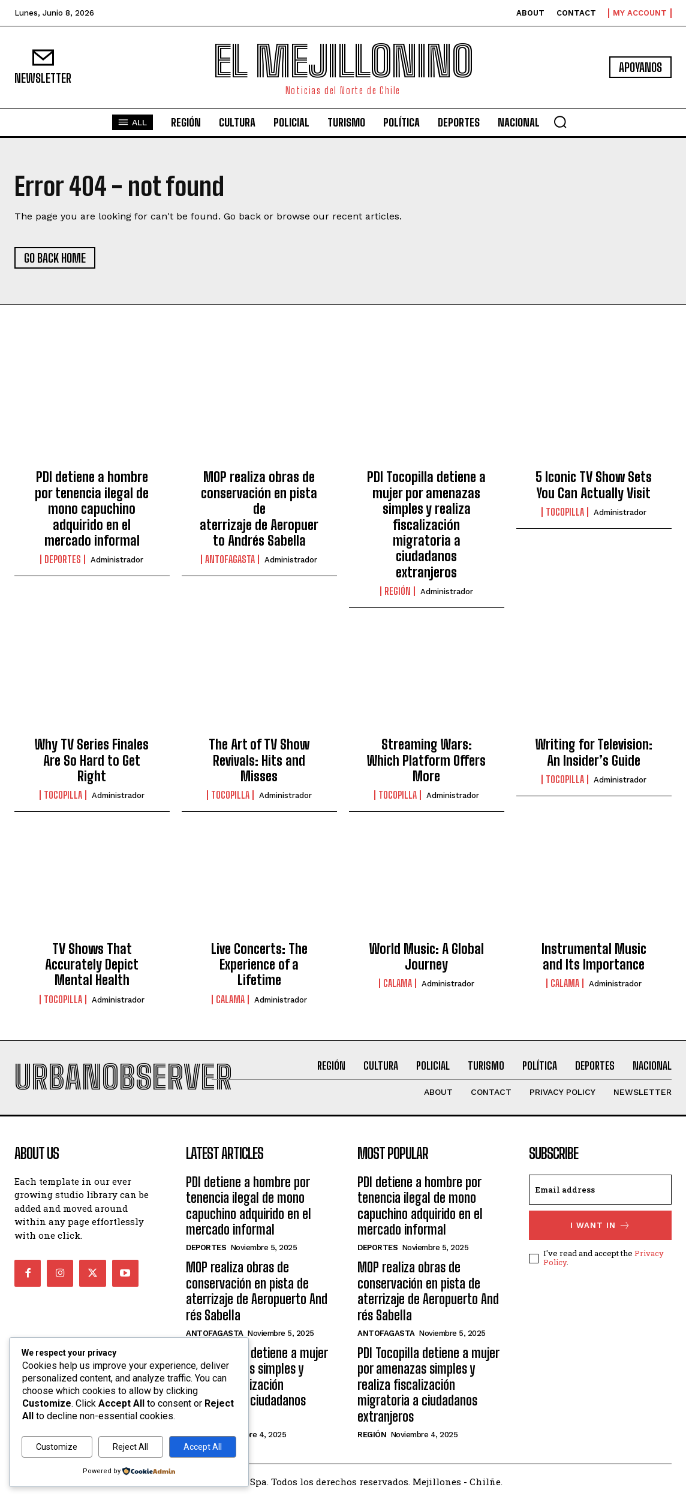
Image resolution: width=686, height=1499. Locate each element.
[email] (600, 1190)
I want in (600, 1225)
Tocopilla (565, 512)
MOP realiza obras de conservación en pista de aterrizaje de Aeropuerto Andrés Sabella (259, 509)
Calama (230, 999)
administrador (117, 559)
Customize (56, 1447)
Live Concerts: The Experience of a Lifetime (259, 965)
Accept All (202, 1447)
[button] (560, 121)
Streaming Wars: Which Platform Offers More (426, 760)
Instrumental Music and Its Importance (593, 957)
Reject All (130, 1447)
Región (397, 591)
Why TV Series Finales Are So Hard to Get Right (92, 760)
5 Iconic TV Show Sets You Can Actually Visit (593, 485)
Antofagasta (230, 559)
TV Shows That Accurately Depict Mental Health (92, 965)
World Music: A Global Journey (426, 957)
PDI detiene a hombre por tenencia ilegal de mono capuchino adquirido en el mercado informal (92, 509)
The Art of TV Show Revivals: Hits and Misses (259, 760)
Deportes (62, 559)
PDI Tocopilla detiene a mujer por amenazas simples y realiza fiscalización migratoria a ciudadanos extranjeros (426, 524)
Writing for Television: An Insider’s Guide (593, 752)
